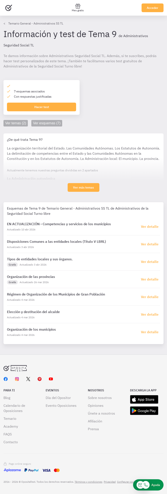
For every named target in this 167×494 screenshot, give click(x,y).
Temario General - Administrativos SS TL (35, 23)
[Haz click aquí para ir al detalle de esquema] (150, 226)
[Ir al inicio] (8, 8)
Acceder (152, 8)
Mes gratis (78, 7)
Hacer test (41, 107)
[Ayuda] (148, 485)
